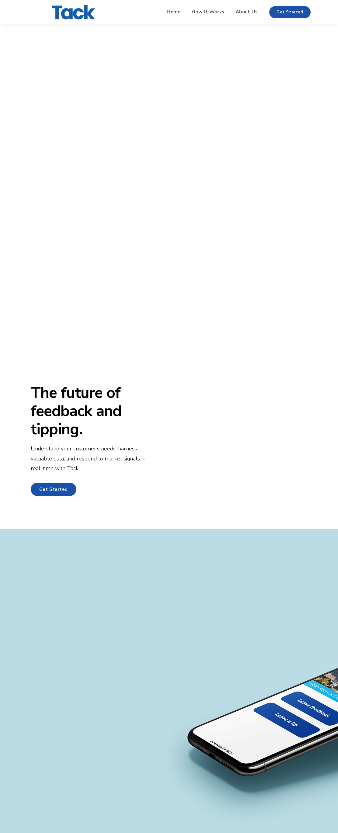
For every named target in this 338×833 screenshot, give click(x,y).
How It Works (208, 12)
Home (174, 12)
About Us (246, 12)
